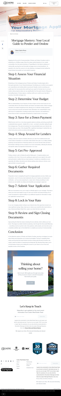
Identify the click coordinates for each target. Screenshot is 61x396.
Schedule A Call (29, 367)
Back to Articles (14, 34)
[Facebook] (1, 361)
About (18, 362)
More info (57, 390)
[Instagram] (13, 361)
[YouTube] (10, 361)
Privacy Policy (57, 388)
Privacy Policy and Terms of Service (33, 328)
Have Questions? (21, 9)
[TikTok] (1, 364)
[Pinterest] (8, 361)
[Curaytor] (7, 371)
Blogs (18, 364)
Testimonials (29, 362)
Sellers (25, 3)
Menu (45, 3)
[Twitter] (3, 361)
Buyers (19, 3)
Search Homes (32, 3)
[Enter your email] (27, 316)
